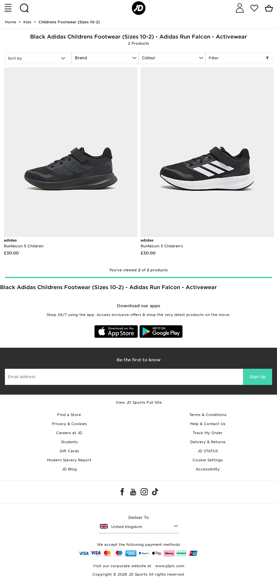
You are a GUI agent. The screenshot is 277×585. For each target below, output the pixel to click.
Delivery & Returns (207, 442)
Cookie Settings (207, 460)
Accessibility (208, 469)
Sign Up (257, 376)
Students (69, 442)
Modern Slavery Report (69, 460)
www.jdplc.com (169, 566)
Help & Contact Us (207, 424)
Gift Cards (69, 451)
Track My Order (208, 433)
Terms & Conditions (207, 414)
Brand (81, 57)
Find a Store (69, 414)
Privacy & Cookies (69, 424)
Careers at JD (69, 433)
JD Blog (69, 469)
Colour (148, 57)
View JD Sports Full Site (139, 402)
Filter (239, 58)
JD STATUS (208, 451)
